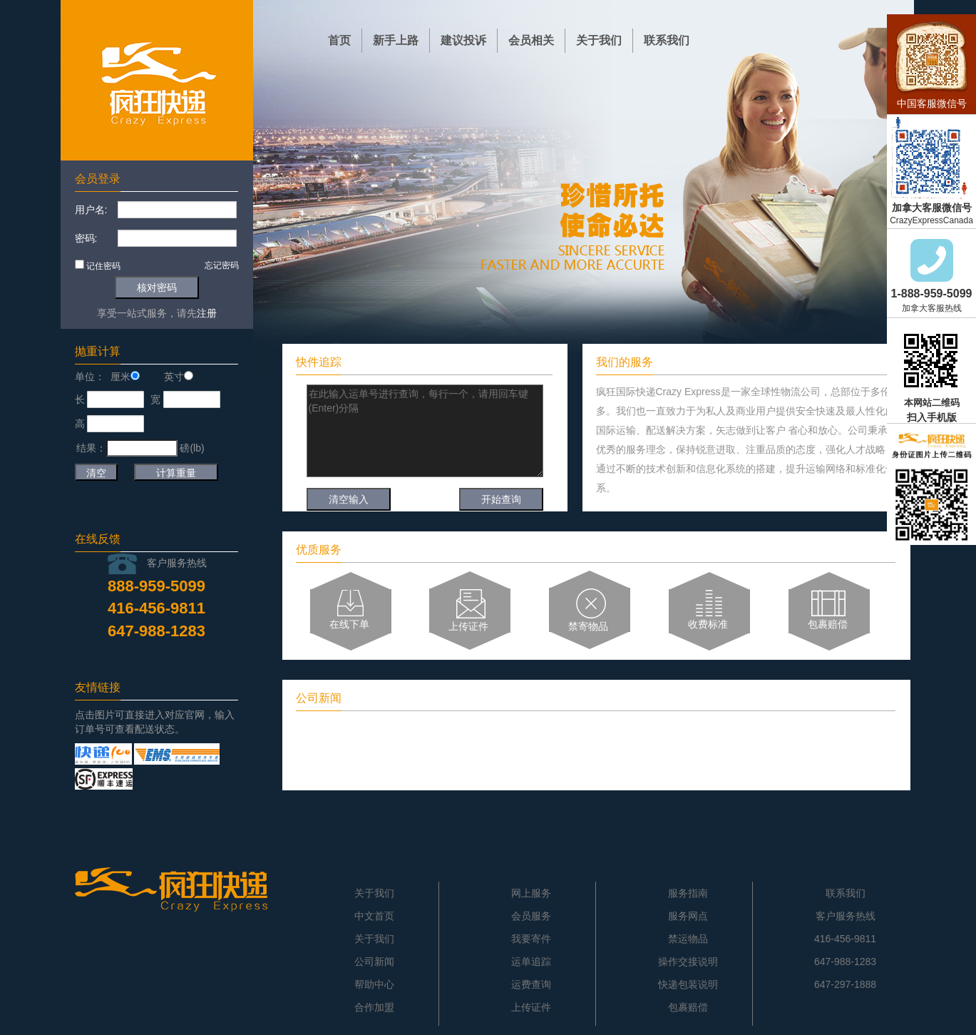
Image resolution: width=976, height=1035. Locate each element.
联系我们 (666, 40)
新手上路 (395, 40)
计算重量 (176, 473)
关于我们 (599, 40)
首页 (339, 40)
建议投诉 (463, 40)
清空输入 (349, 499)
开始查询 (501, 499)
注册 (207, 313)
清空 (96, 473)
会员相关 (531, 40)
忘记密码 (222, 265)
